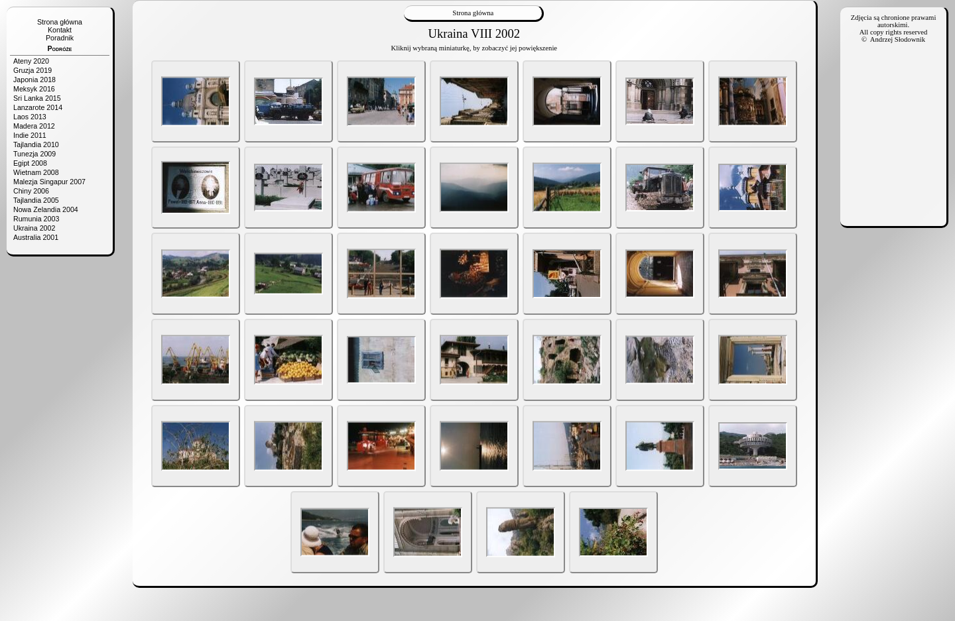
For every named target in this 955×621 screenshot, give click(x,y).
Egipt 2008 (30, 163)
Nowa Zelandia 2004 (45, 209)
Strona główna (59, 22)
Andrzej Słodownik (897, 39)
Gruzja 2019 (32, 70)
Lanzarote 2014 (37, 107)
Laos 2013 (29, 117)
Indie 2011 (29, 135)
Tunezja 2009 (34, 154)
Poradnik (60, 38)
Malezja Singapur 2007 (49, 182)
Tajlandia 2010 (36, 144)
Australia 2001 (35, 237)
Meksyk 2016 (34, 89)
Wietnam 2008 (36, 172)
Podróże (59, 48)
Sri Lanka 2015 (37, 98)
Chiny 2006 (31, 191)
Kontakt (60, 30)
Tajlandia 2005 (36, 200)
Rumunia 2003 (36, 219)
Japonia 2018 (34, 80)
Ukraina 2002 (34, 228)
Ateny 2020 (31, 61)
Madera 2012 (34, 126)
